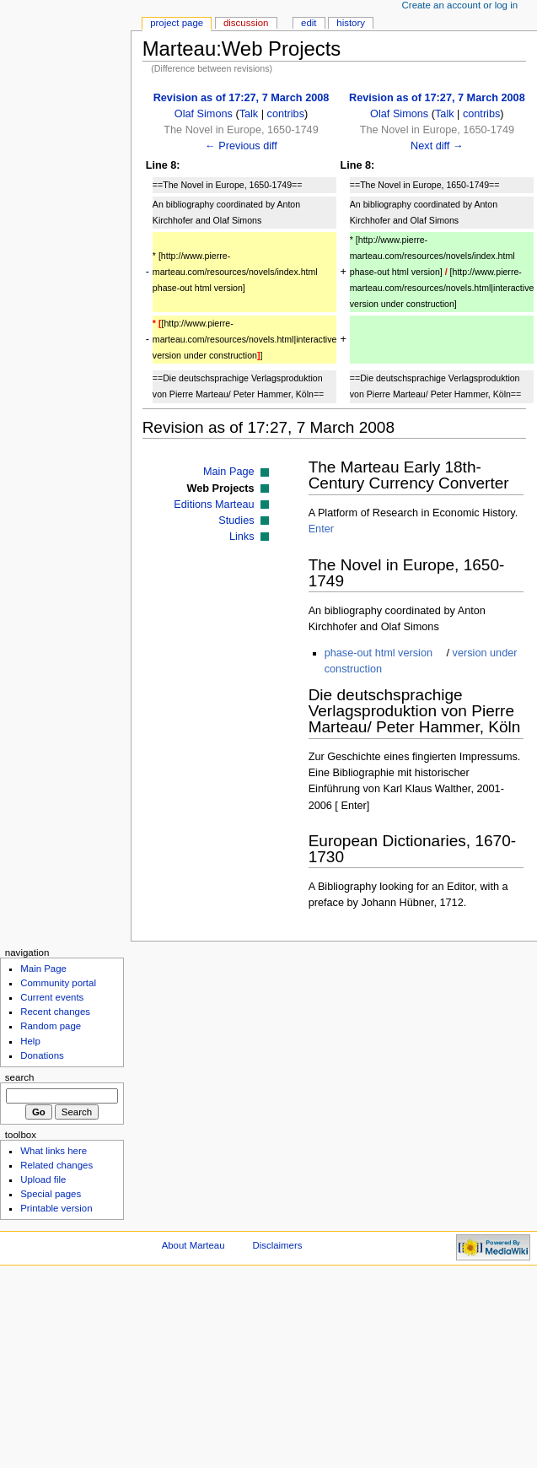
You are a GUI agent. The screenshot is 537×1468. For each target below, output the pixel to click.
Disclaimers (277, 1245)
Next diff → (437, 146)
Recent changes (55, 1012)
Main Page (229, 472)
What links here (53, 1151)
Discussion (245, 23)
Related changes (56, 1165)
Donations (42, 1055)
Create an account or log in (460, 5)
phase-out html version (378, 653)
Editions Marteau (214, 504)
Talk (249, 114)
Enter (321, 529)
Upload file (43, 1179)
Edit (308, 23)
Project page (176, 23)
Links (242, 536)
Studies (236, 520)
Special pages (50, 1194)
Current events (51, 997)
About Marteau (193, 1245)
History (350, 23)
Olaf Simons (204, 114)
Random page (50, 1026)
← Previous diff (241, 146)
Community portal (58, 983)
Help (30, 1041)
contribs (285, 114)
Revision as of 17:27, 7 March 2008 (241, 98)
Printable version (56, 1208)
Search (20, 1077)
